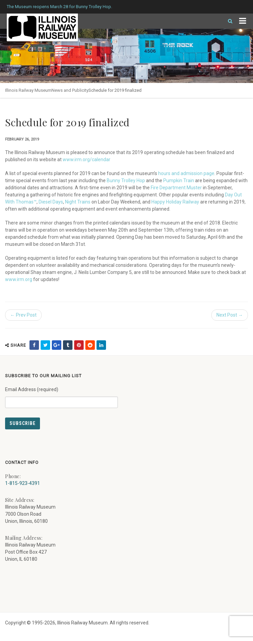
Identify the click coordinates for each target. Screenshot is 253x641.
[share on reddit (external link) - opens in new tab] (90, 345)
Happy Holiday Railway (175, 202)
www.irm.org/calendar (86, 159)
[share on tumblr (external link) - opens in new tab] (67, 345)
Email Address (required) (61, 395)
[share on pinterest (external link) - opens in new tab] (79, 345)
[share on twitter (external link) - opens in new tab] (45, 345)
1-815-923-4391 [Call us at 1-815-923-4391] (22, 483)
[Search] (227, 21)
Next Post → (229, 315)
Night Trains (77, 202)
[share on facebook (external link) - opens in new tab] (34, 345)
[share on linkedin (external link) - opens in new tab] (101, 345)
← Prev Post (23, 315)
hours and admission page (186, 173)
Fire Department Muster (176, 187)
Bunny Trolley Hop (126, 180)
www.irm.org (18, 279)
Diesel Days (51, 202)
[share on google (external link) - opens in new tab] (56, 345)
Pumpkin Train (178, 180)
